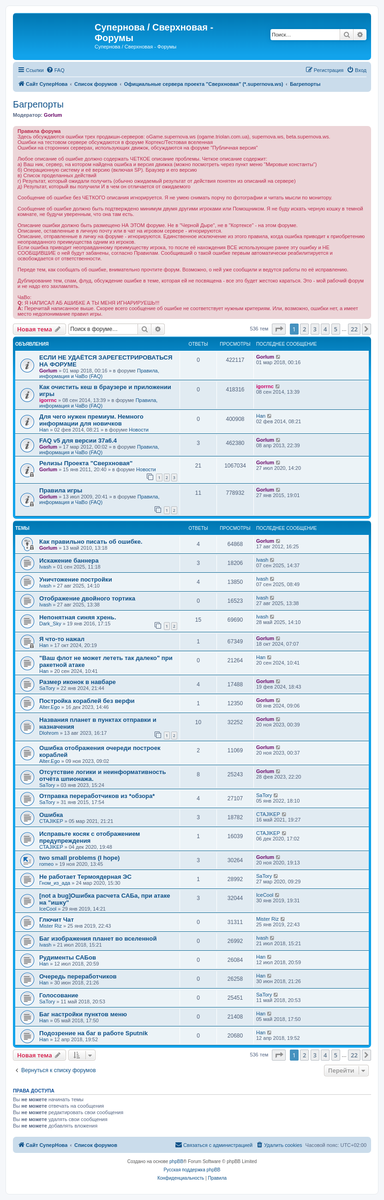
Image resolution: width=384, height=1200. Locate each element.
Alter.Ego (49, 707)
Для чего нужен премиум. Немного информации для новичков (91, 420)
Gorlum (53, 115)
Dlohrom (49, 733)
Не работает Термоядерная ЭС (85, 876)
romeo (46, 864)
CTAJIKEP (51, 821)
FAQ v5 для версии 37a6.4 (78, 440)
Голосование (58, 995)
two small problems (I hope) (79, 857)
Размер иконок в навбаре (77, 681)
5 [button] (335, 329)
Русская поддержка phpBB (191, 1169)
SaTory (47, 688)
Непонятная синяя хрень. (77, 617)
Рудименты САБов (67, 957)
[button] (279, 329)
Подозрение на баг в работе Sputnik (93, 1033)
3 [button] (315, 329)
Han (43, 429)
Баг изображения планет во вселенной (98, 938)
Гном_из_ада (54, 883)
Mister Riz (50, 926)
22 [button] (354, 329)
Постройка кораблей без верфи (87, 700)
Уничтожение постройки (75, 579)
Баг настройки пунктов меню (83, 1014)
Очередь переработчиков (78, 976)
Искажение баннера (68, 560)
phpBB (176, 1161)
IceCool (47, 909)
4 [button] (325, 329)
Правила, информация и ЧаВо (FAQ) (99, 373)
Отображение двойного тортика (87, 598)
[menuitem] (55, 70)
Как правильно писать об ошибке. (90, 541)
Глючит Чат (56, 919)
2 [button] (304, 329)
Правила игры (60, 490)
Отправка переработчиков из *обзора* (97, 795)
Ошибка (51, 814)
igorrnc (48, 400)
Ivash (45, 567)
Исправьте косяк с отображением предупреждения (89, 837)
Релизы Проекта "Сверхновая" (85, 463)
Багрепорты (38, 104)
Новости (139, 429)
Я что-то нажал (61, 639)
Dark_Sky (50, 623)
